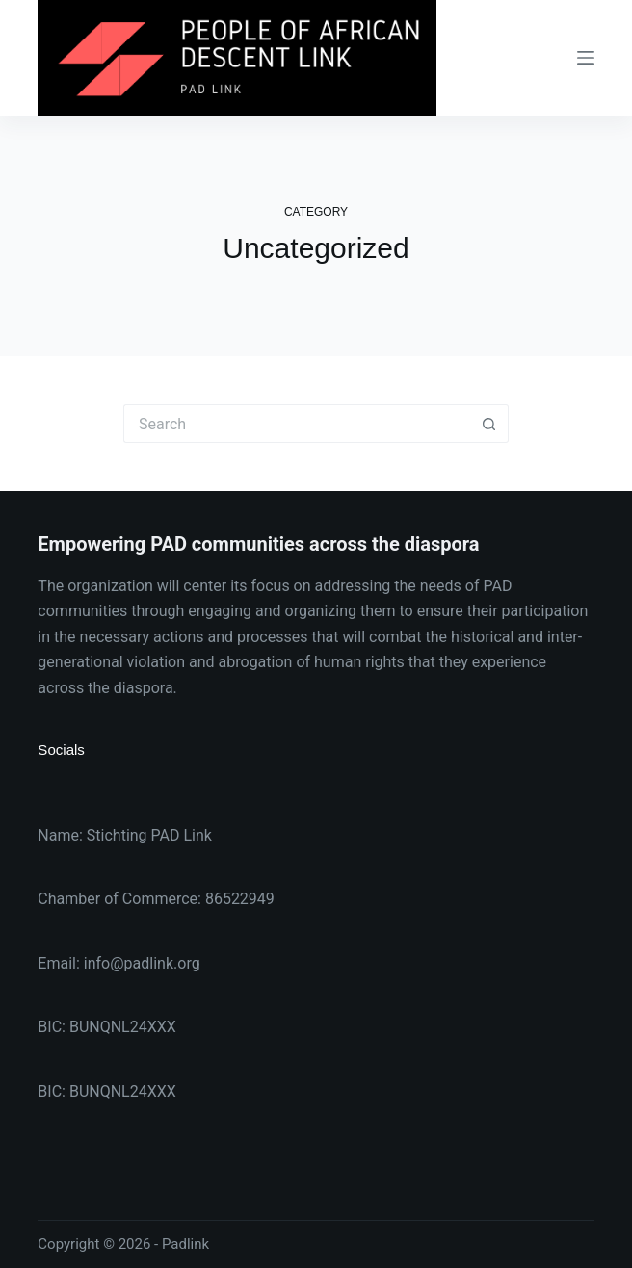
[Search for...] (296, 423)
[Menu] (585, 57)
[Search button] (489, 423)
